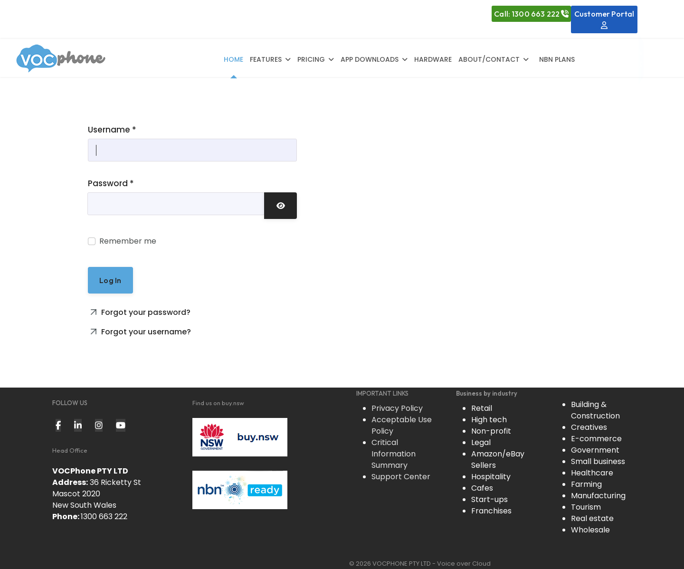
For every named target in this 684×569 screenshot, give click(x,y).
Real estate (592, 518)
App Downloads (370, 59)
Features (266, 59)
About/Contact (489, 59)
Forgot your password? (144, 312)
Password (111, 183)
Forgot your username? (145, 331)
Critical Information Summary (393, 454)
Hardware (433, 59)
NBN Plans (557, 59)
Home (233, 59)
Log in (110, 280)
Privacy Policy (397, 408)
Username (112, 129)
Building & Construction (595, 410)
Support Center (400, 476)
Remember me (127, 241)
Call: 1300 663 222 (531, 14)
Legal (481, 442)
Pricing (311, 59)
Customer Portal (604, 19)
